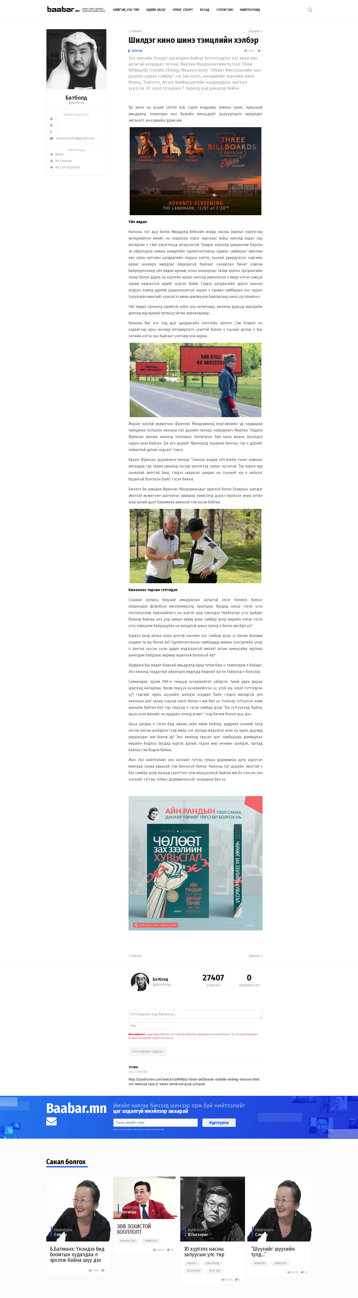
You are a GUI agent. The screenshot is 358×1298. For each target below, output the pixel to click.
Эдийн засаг (156, 10)
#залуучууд (212, 1263)
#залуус (191, 1263)
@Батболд (76, 103)
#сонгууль (193, 1271)
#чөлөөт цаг (127, 1241)
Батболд (137, 50)
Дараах (256, 31)
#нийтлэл (151, 1241)
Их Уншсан (61, 161)
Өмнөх (135, 31)
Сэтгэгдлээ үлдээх (147, 1051)
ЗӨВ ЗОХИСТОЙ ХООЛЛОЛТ (134, 1229)
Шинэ (57, 154)
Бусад (204, 10)
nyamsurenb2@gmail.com (72, 138)
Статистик (224, 10)
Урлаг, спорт (183, 10)
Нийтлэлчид (250, 10)
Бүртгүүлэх (219, 1122)
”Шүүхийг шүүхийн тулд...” (273, 1252)
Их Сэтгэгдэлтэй (65, 167)
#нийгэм (259, 1263)
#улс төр (215, 1271)
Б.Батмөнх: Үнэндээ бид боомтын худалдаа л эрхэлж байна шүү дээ (77, 1254)
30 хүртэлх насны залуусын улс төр (204, 1252)
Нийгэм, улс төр (126, 10)
